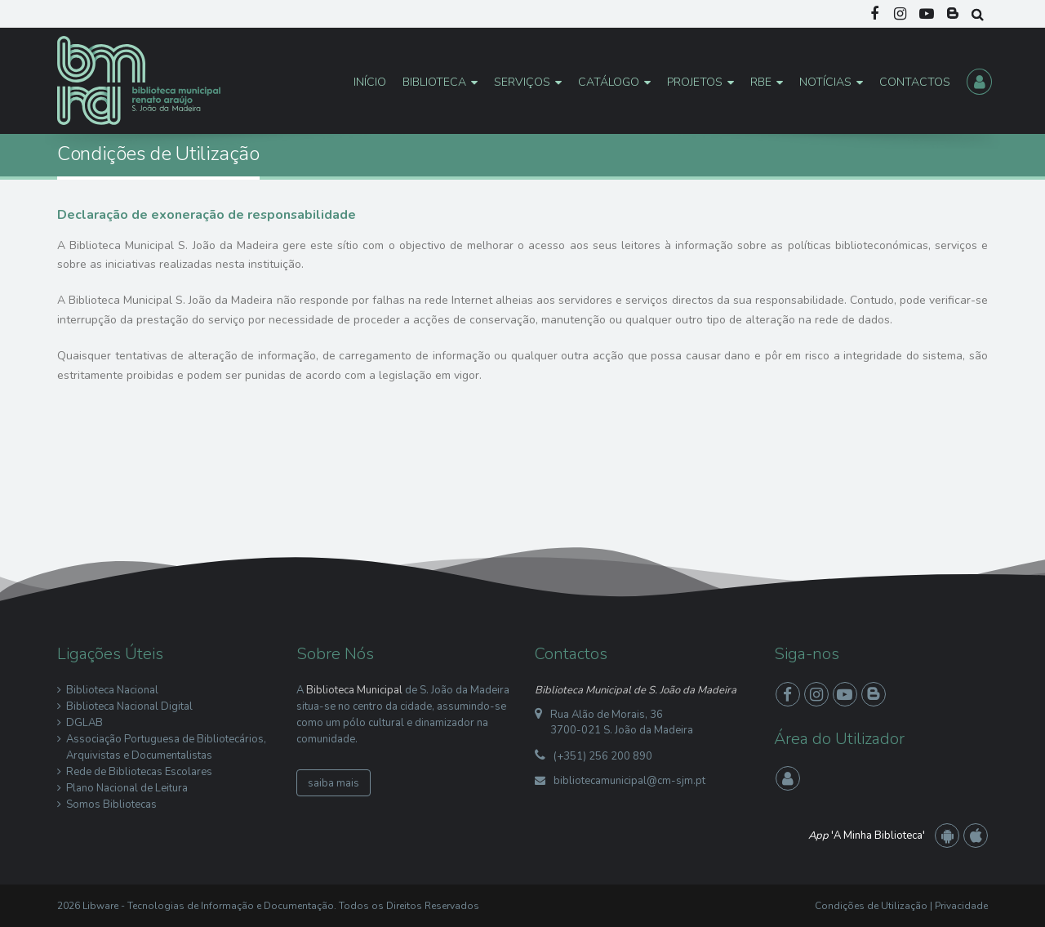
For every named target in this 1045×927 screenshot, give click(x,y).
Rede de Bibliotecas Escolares (139, 771)
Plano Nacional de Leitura (127, 788)
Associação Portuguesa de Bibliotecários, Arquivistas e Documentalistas (166, 747)
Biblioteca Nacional (112, 690)
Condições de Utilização (871, 905)
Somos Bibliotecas (111, 804)
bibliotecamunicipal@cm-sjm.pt (629, 780)
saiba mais (333, 783)
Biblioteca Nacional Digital (129, 706)
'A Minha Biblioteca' (866, 835)
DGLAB (84, 722)
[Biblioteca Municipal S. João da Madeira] (138, 80)
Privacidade (961, 905)
